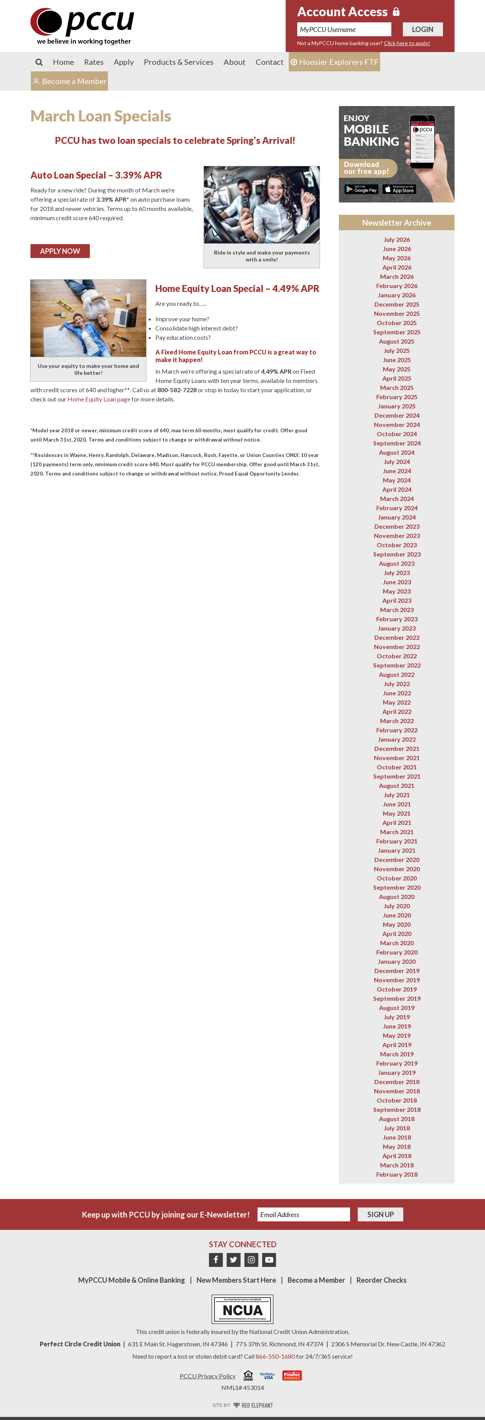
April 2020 (396, 933)
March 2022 (397, 720)
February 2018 (397, 1174)
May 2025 (397, 369)
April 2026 (396, 267)
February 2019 (397, 1063)
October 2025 (397, 322)
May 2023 (397, 591)
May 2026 (397, 257)
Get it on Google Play (361, 189)
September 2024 (397, 443)
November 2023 (397, 535)
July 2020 (397, 905)
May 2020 (397, 924)
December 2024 (396, 415)
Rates (94, 61)
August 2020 (396, 896)
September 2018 (397, 1109)
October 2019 (397, 989)
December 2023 (396, 526)
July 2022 (397, 683)
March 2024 (397, 498)
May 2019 (397, 1035)
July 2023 (397, 572)
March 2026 (397, 276)
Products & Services (179, 61)
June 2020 (397, 915)
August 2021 (396, 785)
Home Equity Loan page (98, 399)
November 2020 (397, 868)
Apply (124, 61)
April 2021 (396, 822)
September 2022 (397, 665)
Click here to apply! (407, 43)
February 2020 (397, 952)
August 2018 (396, 1118)
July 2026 (397, 239)
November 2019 (397, 979)
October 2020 (397, 878)
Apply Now (60, 251)
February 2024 (397, 507)
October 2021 (397, 767)
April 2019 (396, 1044)
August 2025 (396, 341)
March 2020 (397, 942)
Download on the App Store (399, 189)
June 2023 (397, 581)
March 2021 (397, 831)
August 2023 (396, 563)
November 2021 (397, 757)
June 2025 (397, 359)
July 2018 (397, 1128)
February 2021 (397, 841)
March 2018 (397, 1165)
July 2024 (397, 461)
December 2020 (396, 859)
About (235, 61)
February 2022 (397, 730)
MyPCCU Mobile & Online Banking (131, 1280)
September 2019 (397, 998)
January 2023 (397, 628)
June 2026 (397, 248)
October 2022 (397, 655)
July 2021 (397, 794)
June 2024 (397, 470)
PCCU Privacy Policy (208, 1376)
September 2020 (397, 887)
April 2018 (396, 1155)
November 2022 (397, 646)
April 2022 (396, 711)
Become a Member (316, 1280)
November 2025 (397, 313)
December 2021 (396, 748)
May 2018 (397, 1146)
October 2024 (397, 433)
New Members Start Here (236, 1280)
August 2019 (396, 1007)
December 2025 (396, 304)
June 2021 (397, 804)
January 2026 (397, 295)
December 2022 (396, 637)
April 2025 (396, 378)
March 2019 (397, 1053)
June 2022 (397, 693)
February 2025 (397, 396)
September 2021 (397, 776)
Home (63, 61)
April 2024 (396, 489)
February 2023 (397, 618)
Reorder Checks (382, 1280)
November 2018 (397, 1091)
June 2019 (397, 1026)
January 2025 (397, 406)
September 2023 (397, 554)
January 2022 (397, 739)
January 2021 (397, 850)
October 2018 (397, 1100)
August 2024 (396, 452)
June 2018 (397, 1137)
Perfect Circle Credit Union (80, 1343)
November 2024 (397, 424)
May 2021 (397, 813)
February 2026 (397, 285)
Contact (270, 61)
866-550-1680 (275, 1356)
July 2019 (397, 1016)
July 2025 (397, 350)
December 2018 (396, 1081)
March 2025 (397, 387)
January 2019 (397, 1072)
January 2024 (397, 517)
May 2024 (397, 480)
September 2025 (397, 332)
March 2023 (397, 609)
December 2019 (396, 970)
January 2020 (397, 961)
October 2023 (397, 544)
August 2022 (396, 674)
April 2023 (396, 600)
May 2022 (397, 702)
